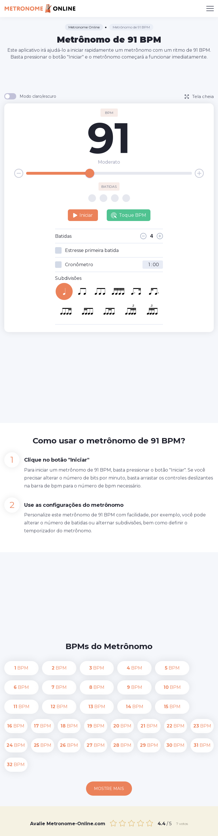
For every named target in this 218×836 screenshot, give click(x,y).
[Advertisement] (109, 76)
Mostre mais (109, 749)
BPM (16, 668)
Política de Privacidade (179, 821)
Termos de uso (109, 827)
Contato (142, 821)
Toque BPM (128, 215)
